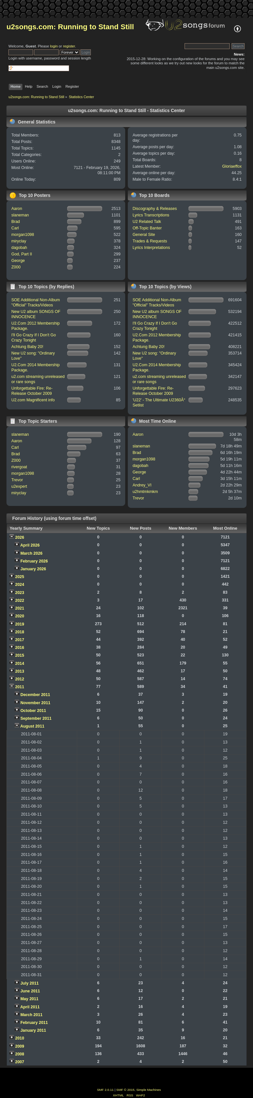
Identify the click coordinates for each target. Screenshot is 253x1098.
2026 (19, 537)
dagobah (19, 247)
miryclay (18, 241)
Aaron (16, 208)
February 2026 (34, 561)
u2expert (19, 486)
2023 (19, 592)
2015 (19, 655)
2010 (19, 1038)
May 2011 (29, 999)
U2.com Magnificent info (33, 400)
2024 (19, 584)
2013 (19, 671)
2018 (19, 632)
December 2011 (35, 694)
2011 (19, 687)
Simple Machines (148, 1090)
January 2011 (33, 1030)
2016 (19, 647)
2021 (19, 608)
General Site (144, 234)
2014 (19, 663)
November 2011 (35, 703)
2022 (19, 600)
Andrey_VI (142, 485)
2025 (19, 577)
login (54, 46)
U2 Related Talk (147, 221)
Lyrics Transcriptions (151, 215)
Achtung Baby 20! (27, 346)
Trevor (17, 480)
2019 (19, 624)
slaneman (20, 215)
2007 (19, 1062)
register (69, 46)
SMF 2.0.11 (105, 1090)
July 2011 (29, 983)
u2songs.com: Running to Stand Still (70, 27)
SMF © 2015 (125, 1090)
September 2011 (36, 718)
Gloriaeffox (232, 166)
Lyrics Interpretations (151, 247)
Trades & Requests (150, 241)
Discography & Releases (155, 208)
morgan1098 (22, 234)
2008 (19, 1054)
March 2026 (31, 553)
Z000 (15, 267)
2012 (19, 679)
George (18, 260)
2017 (19, 640)
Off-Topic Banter (147, 228)
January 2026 (33, 569)
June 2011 (30, 991)
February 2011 (34, 1022)
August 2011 (32, 726)
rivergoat (19, 467)
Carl (15, 228)
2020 (19, 616)
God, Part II (21, 254)
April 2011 (30, 1007)
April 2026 (30, 545)
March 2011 (31, 1015)
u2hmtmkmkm (145, 491)
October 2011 (33, 710)
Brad (15, 221)
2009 (19, 1046)
